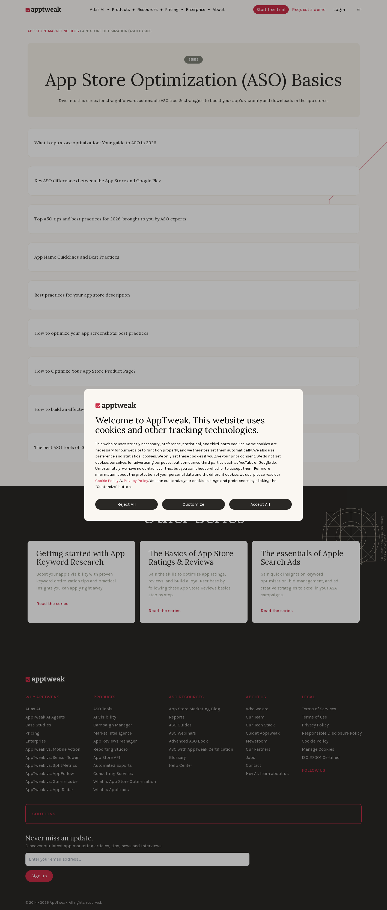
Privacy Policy (136, 480)
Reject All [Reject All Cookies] (126, 504)
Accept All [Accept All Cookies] (260, 504)
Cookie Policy (106, 480)
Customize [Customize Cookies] (193, 504)
